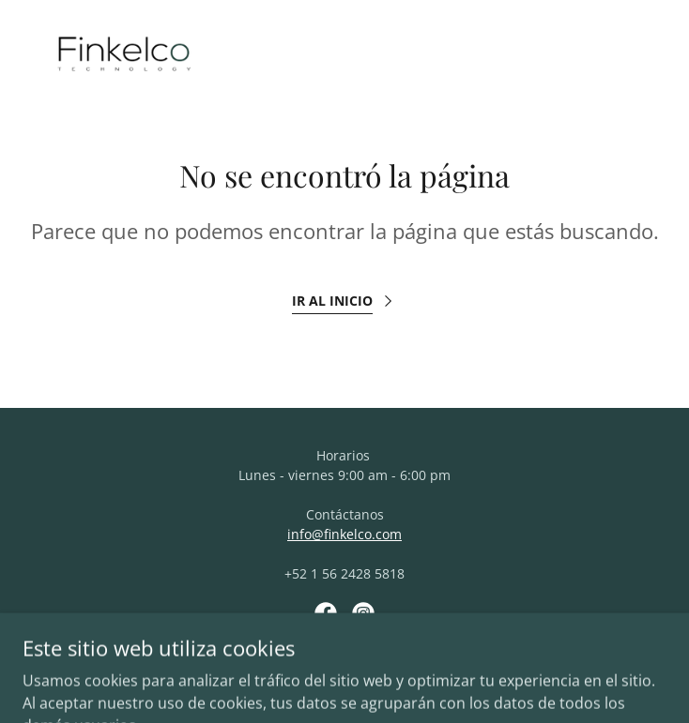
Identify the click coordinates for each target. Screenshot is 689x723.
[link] (124, 60)
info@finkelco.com (344, 534)
